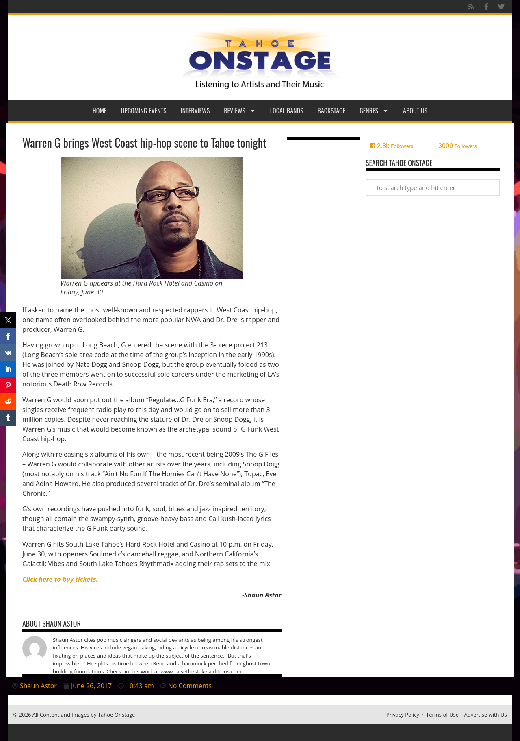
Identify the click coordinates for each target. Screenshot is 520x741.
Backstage (332, 111)
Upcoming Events (144, 111)
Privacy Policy (402, 714)
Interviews (195, 111)
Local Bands (286, 111)
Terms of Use (442, 714)
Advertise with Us (485, 714)
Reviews (240, 110)
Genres (374, 110)
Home (100, 111)
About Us (415, 111)
